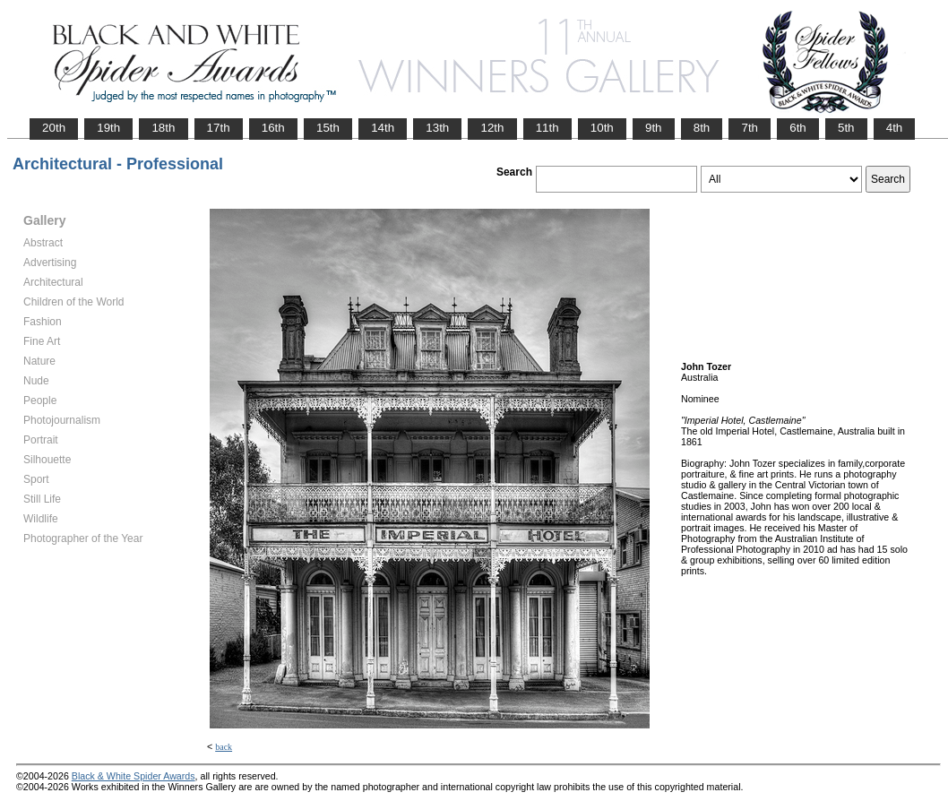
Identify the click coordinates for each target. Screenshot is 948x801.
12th (491, 127)
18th (163, 127)
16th (273, 127)
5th (846, 127)
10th (602, 127)
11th (547, 127)
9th (653, 127)
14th (382, 127)
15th (327, 127)
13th (437, 127)
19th (108, 127)
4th (894, 127)
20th (53, 127)
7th (749, 127)
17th (218, 127)
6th (798, 127)
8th (702, 127)
